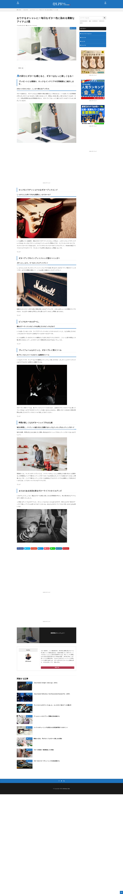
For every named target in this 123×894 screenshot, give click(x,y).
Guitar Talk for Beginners (87, 33)
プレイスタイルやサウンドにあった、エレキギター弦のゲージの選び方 (55, 706)
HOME (19, 9)
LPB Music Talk (66, 788)
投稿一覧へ (57, 667)
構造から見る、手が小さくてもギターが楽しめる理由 (51, 738)
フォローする (58, 635)
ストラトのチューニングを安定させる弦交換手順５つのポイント (54, 727)
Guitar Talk (25, 9)
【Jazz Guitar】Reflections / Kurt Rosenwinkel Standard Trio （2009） (52, 695)
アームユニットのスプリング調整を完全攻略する (49, 716)
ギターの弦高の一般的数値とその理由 (46, 750)
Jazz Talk (83, 42)
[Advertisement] (46, 162)
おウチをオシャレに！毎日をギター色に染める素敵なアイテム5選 (44, 9)
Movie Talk (84, 38)
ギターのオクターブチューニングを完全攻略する (49, 761)
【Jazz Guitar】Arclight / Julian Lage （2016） (48, 682)
